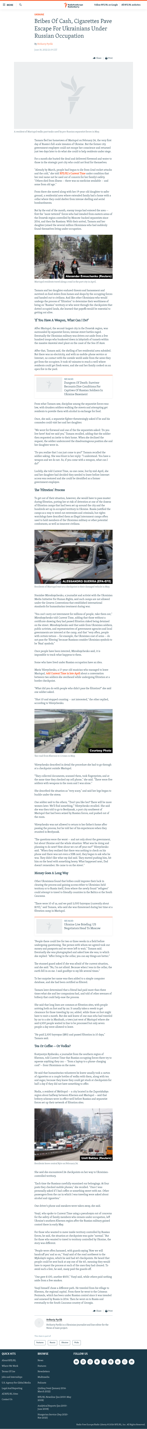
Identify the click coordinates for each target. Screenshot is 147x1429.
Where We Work (10, 1366)
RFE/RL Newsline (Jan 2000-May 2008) (54, 1399)
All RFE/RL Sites (10, 1394)
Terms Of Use (8, 1372)
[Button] (97, 58)
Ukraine (39, 14)
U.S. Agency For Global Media (16, 1383)
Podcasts (42, 1383)
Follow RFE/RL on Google (106, 5)
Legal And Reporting (12, 1388)
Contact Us (7, 1399)
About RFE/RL (9, 1361)
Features (42, 1366)
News (40, 1361)
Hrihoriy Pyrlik (45, 44)
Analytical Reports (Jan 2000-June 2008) (52, 1407)
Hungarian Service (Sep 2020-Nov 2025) (53, 1416)
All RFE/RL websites (131, 5)
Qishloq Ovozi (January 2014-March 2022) (52, 1390)
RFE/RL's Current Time (72, 173)
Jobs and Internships (12, 1377)
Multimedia (43, 1377)
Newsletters (44, 1372)
